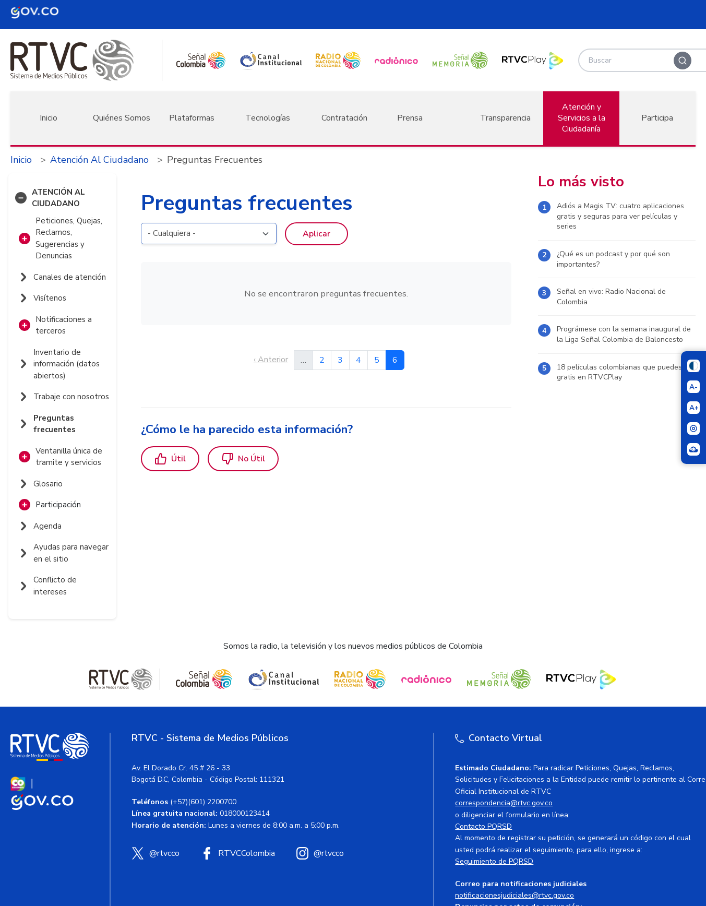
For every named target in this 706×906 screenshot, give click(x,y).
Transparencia (505, 118)
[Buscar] (682, 60)
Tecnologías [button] (267, 118)
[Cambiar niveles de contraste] (693, 365)
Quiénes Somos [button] (121, 118)
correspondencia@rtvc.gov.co (504, 803)
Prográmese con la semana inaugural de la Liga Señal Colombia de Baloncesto (624, 334)
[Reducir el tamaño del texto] (693, 386)
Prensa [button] (410, 118)
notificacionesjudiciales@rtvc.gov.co (514, 895)
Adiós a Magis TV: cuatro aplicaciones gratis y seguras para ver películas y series (620, 216)
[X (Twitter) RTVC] (155, 853)
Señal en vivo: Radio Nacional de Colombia (611, 297)
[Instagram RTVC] (320, 853)
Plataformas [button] (191, 118)
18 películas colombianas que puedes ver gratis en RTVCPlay (626, 372)
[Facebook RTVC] (237, 853)
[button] (21, 198)
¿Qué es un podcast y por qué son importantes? (613, 259)
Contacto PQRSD (483, 826)
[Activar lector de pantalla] (693, 428)
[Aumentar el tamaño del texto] (693, 407)
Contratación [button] (344, 118)
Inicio (48, 118)
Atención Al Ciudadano (99, 159)
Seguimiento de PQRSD (494, 861)
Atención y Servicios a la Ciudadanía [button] (581, 118)
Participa (657, 118)
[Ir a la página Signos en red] (693, 449)
